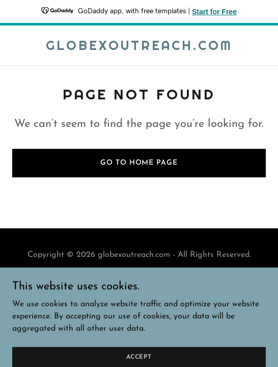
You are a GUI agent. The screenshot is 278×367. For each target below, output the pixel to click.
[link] (139, 48)
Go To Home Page (138, 163)
